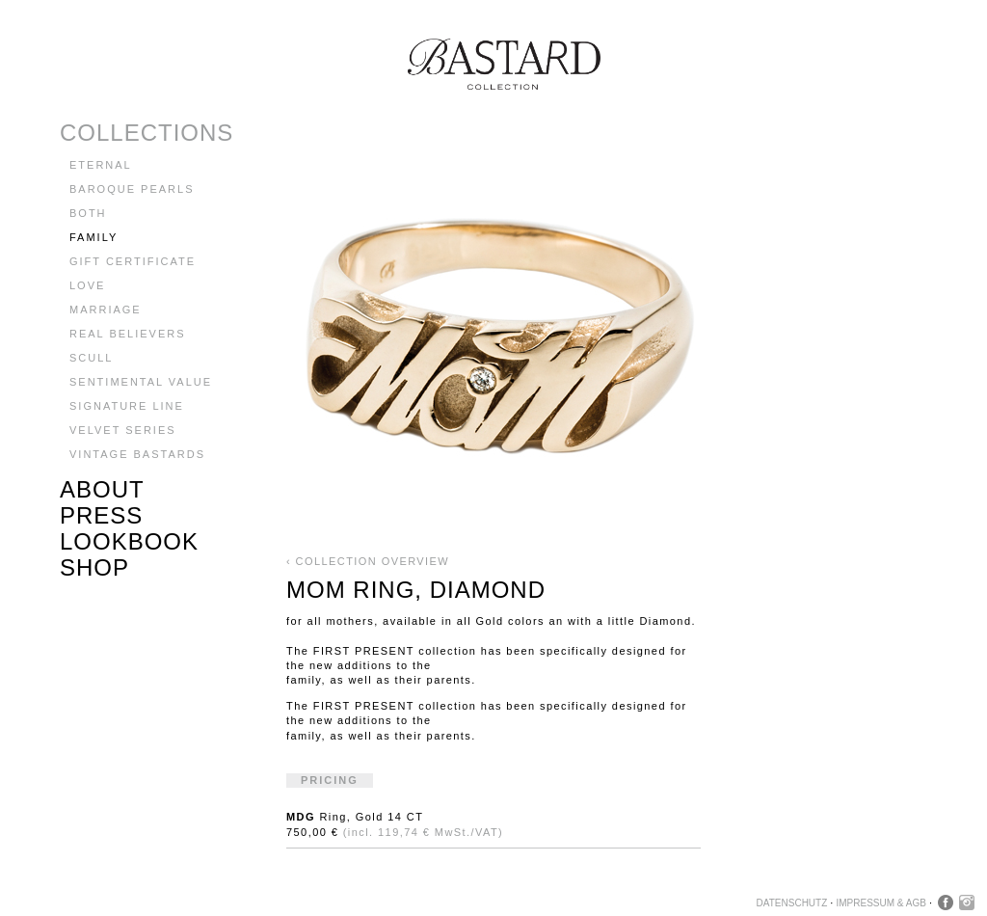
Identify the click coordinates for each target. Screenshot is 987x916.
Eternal (100, 165)
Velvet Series (122, 430)
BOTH (88, 213)
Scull (91, 358)
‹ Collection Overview (367, 561)
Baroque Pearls (131, 189)
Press (101, 515)
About (102, 489)
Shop (94, 567)
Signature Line (126, 406)
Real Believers (127, 333)
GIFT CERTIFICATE (132, 261)
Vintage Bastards (137, 454)
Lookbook (129, 541)
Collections (146, 133)
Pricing (330, 780)
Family (93, 237)
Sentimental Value (140, 382)
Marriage (105, 309)
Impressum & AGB (880, 903)
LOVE (87, 285)
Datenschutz (792, 903)
